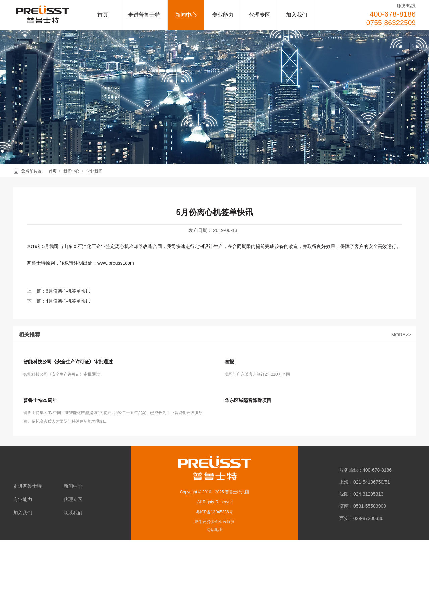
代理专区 (259, 15)
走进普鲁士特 (144, 15)
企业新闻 (94, 171)
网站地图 (214, 529)
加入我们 (296, 15)
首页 (102, 15)
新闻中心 (186, 15)
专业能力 (223, 15)
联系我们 (73, 512)
